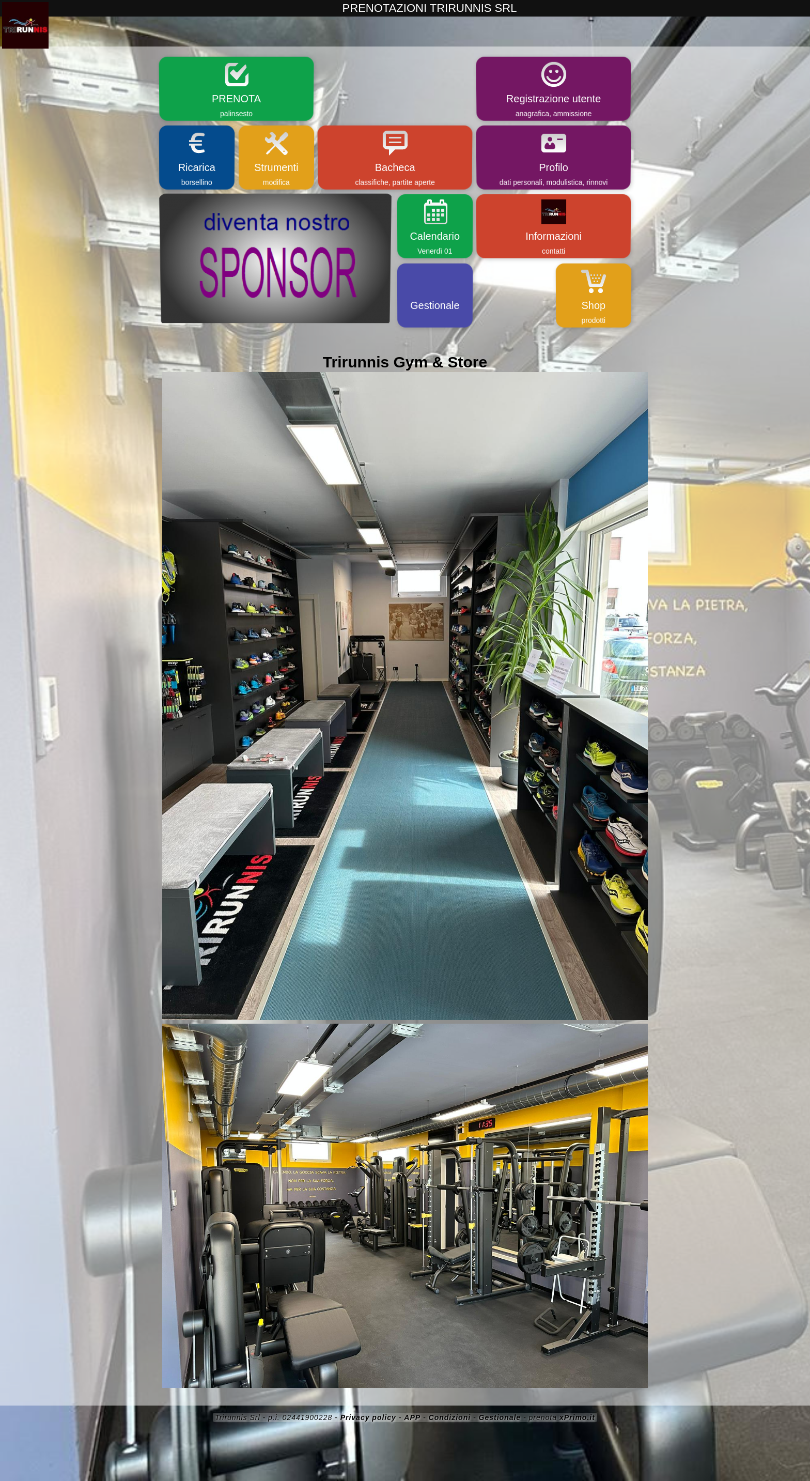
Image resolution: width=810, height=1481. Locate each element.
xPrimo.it (577, 1417)
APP (412, 1417)
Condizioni (450, 1417)
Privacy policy (368, 1417)
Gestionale (500, 1417)
